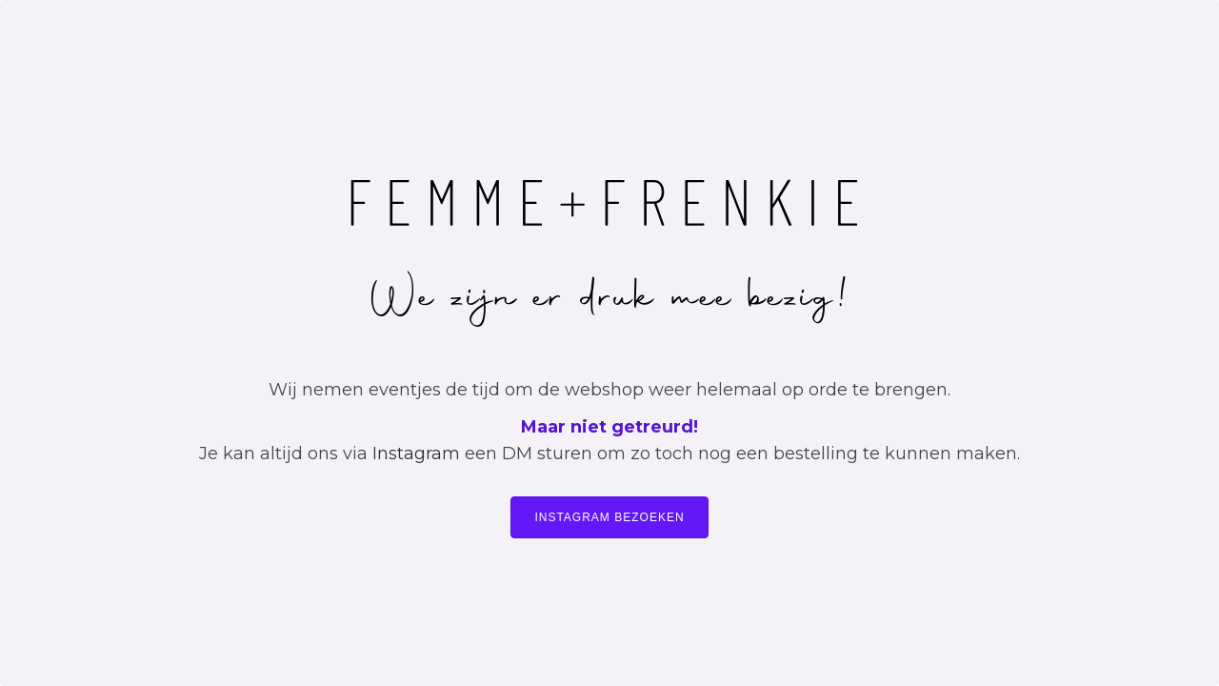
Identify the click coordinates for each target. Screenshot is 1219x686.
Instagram (416, 453)
